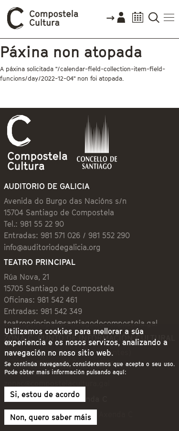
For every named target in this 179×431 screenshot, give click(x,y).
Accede (115, 21)
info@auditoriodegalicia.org (52, 247)
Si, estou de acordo (45, 394)
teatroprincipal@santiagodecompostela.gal (81, 323)
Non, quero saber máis (50, 417)
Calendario (137, 20)
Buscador (154, 20)
